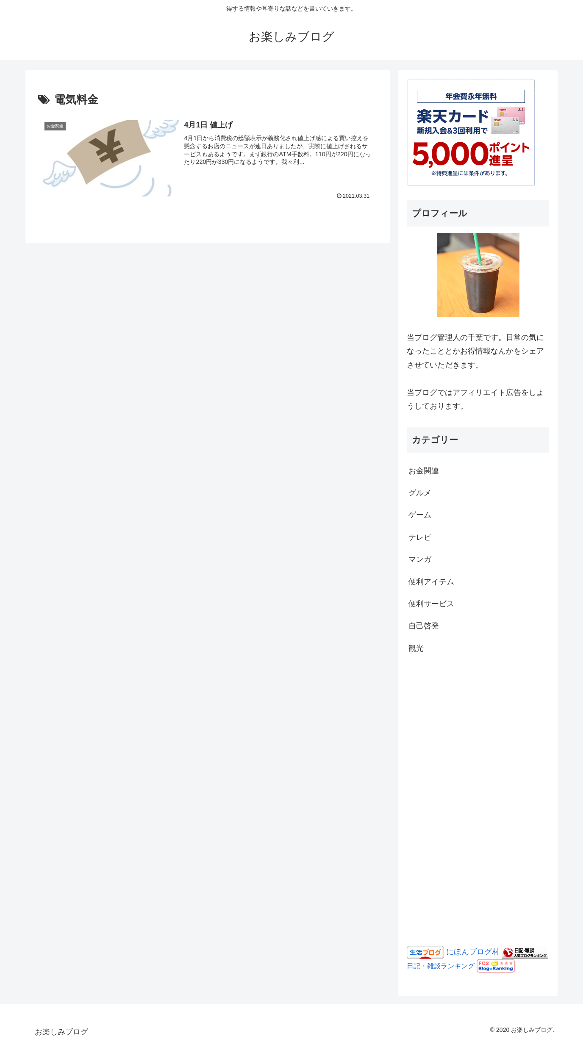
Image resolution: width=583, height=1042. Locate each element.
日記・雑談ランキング (441, 966)
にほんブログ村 (473, 952)
